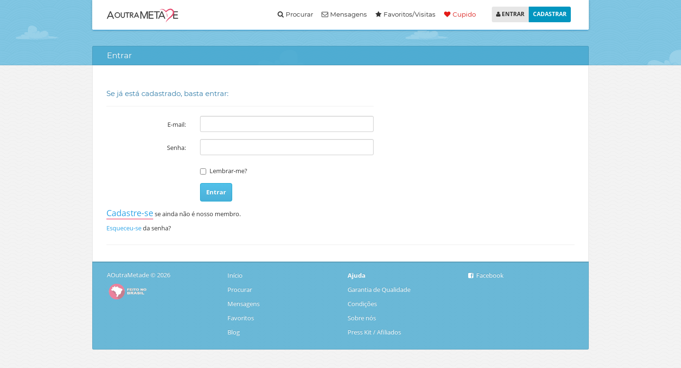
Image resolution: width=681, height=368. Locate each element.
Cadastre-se (129, 213)
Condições (362, 303)
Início (235, 275)
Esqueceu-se (123, 228)
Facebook (486, 275)
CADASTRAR (550, 14)
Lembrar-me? (228, 170)
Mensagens (344, 14)
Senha (175, 147)
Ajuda (357, 275)
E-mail (175, 124)
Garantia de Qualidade (379, 289)
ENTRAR (510, 14)
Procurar (295, 14)
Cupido (460, 14)
